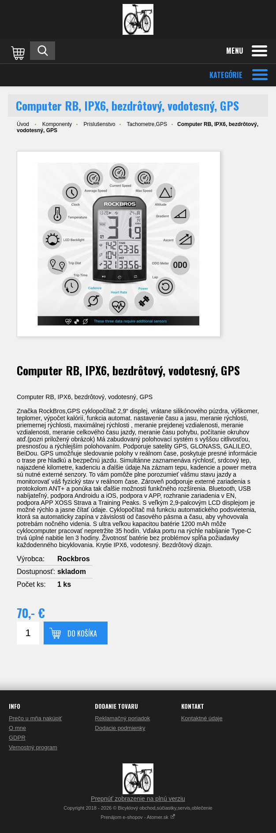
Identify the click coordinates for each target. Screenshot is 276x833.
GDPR (17, 737)
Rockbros (73, 559)
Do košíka (82, 633)
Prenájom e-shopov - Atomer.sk (138, 817)
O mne (17, 728)
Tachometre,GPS (147, 124)
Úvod (23, 124)
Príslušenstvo (99, 124)
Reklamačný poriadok (122, 718)
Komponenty (57, 124)
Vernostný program (33, 747)
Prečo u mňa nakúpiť (35, 718)
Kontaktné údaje (202, 718)
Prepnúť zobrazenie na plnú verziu (138, 798)
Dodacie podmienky (120, 728)
